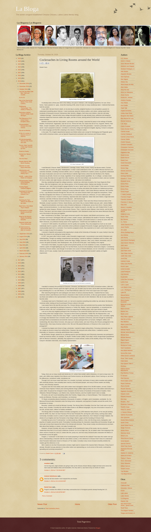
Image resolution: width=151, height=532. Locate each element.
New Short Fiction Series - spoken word (127, 504)
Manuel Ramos (125, 297)
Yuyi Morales (124, 471)
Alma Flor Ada (125, 89)
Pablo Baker (124, 361)
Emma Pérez (124, 184)
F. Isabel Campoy (126, 194)
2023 (19, 67)
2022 (19, 69)
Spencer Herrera (126, 443)
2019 (19, 78)
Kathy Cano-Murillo (126, 263)
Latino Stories (125, 496)
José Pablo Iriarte (126, 250)
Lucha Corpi (124, 282)
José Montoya (125, 248)
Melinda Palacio (125, 329)
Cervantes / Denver (126, 488)
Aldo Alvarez (124, 71)
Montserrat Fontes (126, 345)
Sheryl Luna (124, 435)
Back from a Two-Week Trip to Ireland (26, 206)
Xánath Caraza (125, 468)
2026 (19, 58)
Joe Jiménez (124, 235)
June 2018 (22, 242)
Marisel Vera (124, 311)
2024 (19, 64)
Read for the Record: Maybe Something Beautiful (25, 218)
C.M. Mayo (124, 123)
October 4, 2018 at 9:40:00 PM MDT (54, 492)
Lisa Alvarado (125, 274)
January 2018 (23, 256)
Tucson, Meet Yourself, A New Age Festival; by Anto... (26, 147)
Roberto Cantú (125, 394)
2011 (19, 277)
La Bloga (27, 8)
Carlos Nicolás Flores (127, 129)
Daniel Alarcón (125, 157)
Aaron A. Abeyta (125, 61)
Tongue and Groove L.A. (128, 513)
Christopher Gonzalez (127, 150)
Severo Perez (125, 430)
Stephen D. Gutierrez (127, 453)
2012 (19, 274)
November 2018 (24, 86)
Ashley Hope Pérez (126, 113)
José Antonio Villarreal (127, 243)
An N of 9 (22, 97)
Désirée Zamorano (126, 171)
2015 (19, 266)
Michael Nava (125, 335)
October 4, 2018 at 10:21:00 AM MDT (55, 481)
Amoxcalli (123, 483)
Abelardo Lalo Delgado (127, 66)
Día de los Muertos (24, 130)
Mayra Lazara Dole (126, 324)
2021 (19, 72)
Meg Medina (124, 327)
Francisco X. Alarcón (127, 202)
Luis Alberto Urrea (126, 287)
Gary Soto (124, 204)
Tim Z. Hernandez (126, 461)
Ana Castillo (124, 105)
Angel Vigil (124, 108)
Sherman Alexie (125, 433)
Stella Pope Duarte (126, 446)
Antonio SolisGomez (50, 476)
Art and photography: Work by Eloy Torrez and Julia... (26, 141)
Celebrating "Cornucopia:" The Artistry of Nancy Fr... (26, 108)
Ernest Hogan (125, 191)
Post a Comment (47, 496)
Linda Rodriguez (125, 271)
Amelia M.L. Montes (126, 97)
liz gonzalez (124, 277)
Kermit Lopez (125, 266)
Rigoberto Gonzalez (126, 391)
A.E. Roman (124, 58)
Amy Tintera (124, 103)
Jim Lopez (124, 230)
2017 (19, 260)
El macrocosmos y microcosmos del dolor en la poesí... (25, 228)
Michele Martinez (126, 337)
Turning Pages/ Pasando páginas (25, 187)
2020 (19, 75)
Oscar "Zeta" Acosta (127, 358)
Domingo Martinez (126, 176)
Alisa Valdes (124, 87)
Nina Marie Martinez (127, 350)
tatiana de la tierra (126, 455)
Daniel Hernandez (126, 163)
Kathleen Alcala (125, 261)
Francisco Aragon (126, 197)
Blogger (98, 528)
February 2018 (23, 253)
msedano (47, 463)
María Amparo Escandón (125, 301)
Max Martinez (125, 321)
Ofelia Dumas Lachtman (128, 355)
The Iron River (23, 158)
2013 (19, 271)
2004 (19, 297)
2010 (19, 280)
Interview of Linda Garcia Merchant (24, 166)
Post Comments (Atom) (52, 508)
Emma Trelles (125, 186)
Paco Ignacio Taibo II (127, 363)
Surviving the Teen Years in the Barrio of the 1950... (26, 201)
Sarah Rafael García (127, 425)
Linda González (125, 269)
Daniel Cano (49, 453)
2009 (19, 283)
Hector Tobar (124, 216)
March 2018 (23, 251)
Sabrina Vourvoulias (127, 415)
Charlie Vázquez (125, 142)
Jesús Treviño (125, 227)
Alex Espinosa (125, 76)
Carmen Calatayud (126, 134)
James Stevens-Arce (127, 224)
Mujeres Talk (124, 501)
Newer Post (42, 504)
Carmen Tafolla (125, 139)
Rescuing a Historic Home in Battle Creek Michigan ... (26, 114)
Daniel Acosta (125, 155)
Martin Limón (124, 314)
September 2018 (24, 233)
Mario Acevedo (125, 308)
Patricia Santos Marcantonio (125, 369)
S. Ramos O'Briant (126, 412)
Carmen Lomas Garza (127, 137)
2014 (19, 268)
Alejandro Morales (126, 74)
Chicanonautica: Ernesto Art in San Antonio (25, 126)
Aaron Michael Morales (127, 63)
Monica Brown (125, 342)
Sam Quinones (125, 417)
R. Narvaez (124, 375)
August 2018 (23, 236)
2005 (19, 294)
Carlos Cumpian (125, 126)
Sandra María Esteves (127, 420)
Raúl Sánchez (125, 378)
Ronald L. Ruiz (125, 401)
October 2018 (23, 89)
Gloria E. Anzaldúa (126, 207)
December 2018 (24, 83)
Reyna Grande (125, 386)
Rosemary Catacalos (127, 404)
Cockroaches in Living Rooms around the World (25, 212)
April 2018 (22, 248)
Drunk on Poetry (24, 151)
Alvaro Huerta (125, 95)
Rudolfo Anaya (125, 407)
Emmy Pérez (124, 189)
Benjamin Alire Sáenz (127, 116)
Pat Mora (123, 366)
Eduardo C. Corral (126, 178)
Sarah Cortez (125, 422)
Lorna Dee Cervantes (127, 279)
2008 (19, 285)
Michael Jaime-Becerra (127, 332)
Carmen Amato (125, 131)
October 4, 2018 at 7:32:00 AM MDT (54, 470)
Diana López (124, 173)
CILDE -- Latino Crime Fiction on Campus (25, 177)
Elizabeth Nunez (125, 181)
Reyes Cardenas (126, 383)
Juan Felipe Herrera (126, 253)
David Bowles (125, 165)
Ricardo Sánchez (126, 388)
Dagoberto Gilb (125, 152)
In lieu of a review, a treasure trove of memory (25, 134)
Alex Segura (124, 79)
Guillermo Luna (125, 214)
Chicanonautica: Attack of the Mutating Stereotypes (26, 182)
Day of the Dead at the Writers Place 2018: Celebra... (25, 102)
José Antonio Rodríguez (128, 240)
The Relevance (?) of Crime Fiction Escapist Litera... (25, 120)
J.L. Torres (124, 222)
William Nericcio (125, 466)
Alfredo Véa (124, 82)
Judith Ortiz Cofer (126, 256)
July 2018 (22, 239)
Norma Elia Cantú (126, 353)
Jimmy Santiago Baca (127, 232)
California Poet (125, 485)
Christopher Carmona (127, 147)
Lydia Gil (123, 292)
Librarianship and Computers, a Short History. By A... (25, 171)
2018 (19, 81)
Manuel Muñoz (125, 295)
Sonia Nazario (125, 441)
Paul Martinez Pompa (127, 373)
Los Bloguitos (125, 498)
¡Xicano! (21, 197)
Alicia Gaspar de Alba (127, 84)
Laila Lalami (124, 493)
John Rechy (124, 237)
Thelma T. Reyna (126, 458)
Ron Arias (124, 399)
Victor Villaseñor (125, 463)
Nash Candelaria (126, 348)
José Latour (124, 245)
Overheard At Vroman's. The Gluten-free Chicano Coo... (26, 192)
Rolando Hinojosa (126, 396)
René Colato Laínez (126, 381)
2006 (19, 291)
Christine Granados (126, 144)
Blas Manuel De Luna (127, 118)
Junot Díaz (124, 258)
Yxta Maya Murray (126, 474)
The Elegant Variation (127, 510)
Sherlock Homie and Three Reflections (25, 223)
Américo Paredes (126, 100)
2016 (19, 263)
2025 (19, 61)
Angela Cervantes (126, 110)
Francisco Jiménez (126, 199)
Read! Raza (124, 508)
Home (77, 504)
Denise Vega (124, 168)
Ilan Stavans (124, 219)
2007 (19, 288)
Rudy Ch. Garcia (126, 409)
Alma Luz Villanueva (127, 92)
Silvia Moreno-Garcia (127, 438)
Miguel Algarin (125, 340)
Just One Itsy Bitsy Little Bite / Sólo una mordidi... (26, 93)
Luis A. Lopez (125, 284)
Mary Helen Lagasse (127, 316)
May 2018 (22, 245)
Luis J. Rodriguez (126, 290)
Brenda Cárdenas (126, 121)
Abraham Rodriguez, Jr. (128, 69)
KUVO (123, 490)
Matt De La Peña (126, 319)
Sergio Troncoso (125, 428)
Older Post (112, 504)
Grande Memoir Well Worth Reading (25, 162)
